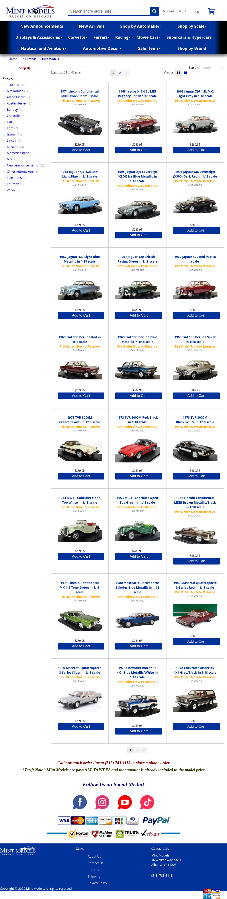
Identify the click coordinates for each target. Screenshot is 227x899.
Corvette (78, 37)
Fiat (9, 122)
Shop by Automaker (141, 26)
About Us (94, 856)
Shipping (94, 876)
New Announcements (41, 26)
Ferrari (101, 37)
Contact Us (95, 863)
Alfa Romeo (15, 91)
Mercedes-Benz (18, 153)
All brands (29, 59)
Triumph (13, 184)
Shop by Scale (192, 26)
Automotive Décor (102, 48)
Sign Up (183, 11)
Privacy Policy (97, 883)
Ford (10, 128)
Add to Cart (81, 150)
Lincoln (12, 140)
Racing (123, 37)
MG (9, 159)
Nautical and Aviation (43, 48)
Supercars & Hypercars (189, 37)
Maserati (13, 147)
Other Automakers (20, 171)
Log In (198, 11)
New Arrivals (91, 26)
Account (168, 11)
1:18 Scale (14, 85)
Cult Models (50, 59)
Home (13, 59)
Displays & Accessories (38, 37)
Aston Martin (16, 97)
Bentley (12, 109)
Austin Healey (17, 103)
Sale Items (149, 48)
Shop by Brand (192, 48)
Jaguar (11, 134)
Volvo (11, 190)
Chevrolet (14, 116)
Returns (93, 870)
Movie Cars (149, 37)
